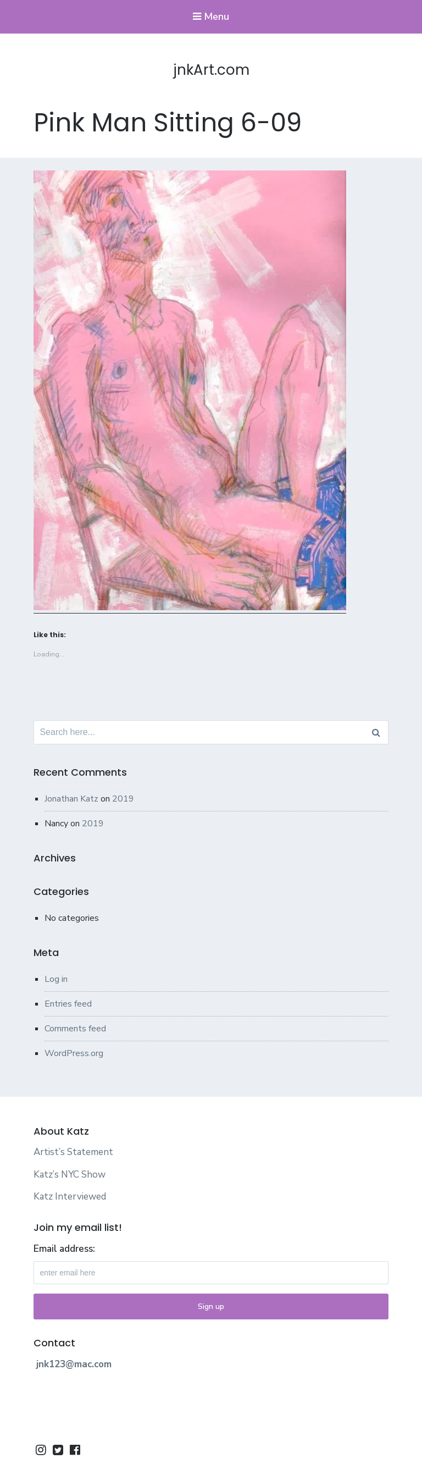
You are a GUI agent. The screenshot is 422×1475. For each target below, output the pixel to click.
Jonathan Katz (71, 799)
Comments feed (75, 1029)
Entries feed (68, 1004)
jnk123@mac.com (74, 1364)
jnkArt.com (211, 70)
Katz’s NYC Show (70, 1174)
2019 (123, 799)
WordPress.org (74, 1053)
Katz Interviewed (70, 1196)
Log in (56, 979)
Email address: (64, 1248)
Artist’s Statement (73, 1152)
